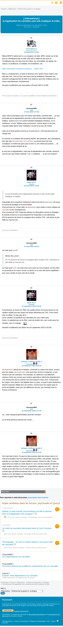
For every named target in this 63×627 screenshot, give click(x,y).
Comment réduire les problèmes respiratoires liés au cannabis (30, 566)
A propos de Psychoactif (21, 621)
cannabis (5, 210)
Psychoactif (5, 582)
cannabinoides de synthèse (22, 141)
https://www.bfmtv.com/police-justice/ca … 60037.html (22, 69)
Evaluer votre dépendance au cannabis (20, 575)
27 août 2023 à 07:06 (31, 112)
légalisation (48, 202)
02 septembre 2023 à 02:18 (31, 366)
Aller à (22, 590)
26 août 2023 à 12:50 (31, 52)
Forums (3, 9)
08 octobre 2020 (29, 534)
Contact (53, 621)
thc (41, 471)
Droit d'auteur (6, 614)
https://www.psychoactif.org (37, 614)
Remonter (5, 492)
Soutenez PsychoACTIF (15, 611)
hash (14, 250)
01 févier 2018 (30, 547)
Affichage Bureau (7, 621)
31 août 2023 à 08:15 (31, 246)
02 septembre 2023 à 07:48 (31, 411)
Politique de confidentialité (37, 621)
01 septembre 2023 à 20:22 (31, 306)
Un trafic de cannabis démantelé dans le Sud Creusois (26, 528)
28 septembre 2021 (34, 517)
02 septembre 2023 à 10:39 (31, 452)
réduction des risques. (47, 605)
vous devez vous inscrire (38, 497)
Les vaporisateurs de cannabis (16, 557)
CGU (48, 621)
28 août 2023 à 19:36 (31, 186)
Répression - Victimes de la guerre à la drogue (24, 9)
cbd (32, 154)
